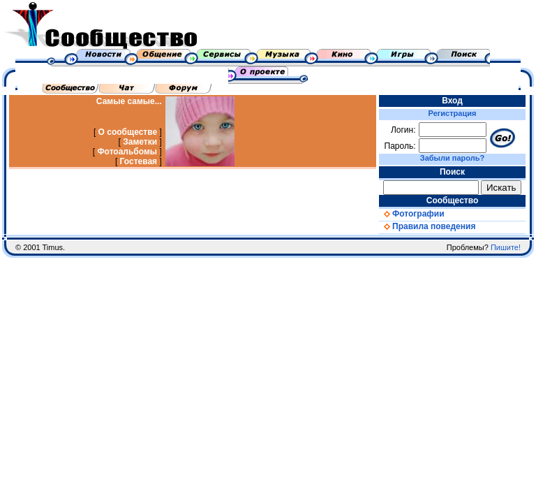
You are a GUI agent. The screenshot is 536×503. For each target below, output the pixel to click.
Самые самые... (129, 101)
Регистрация (453, 113)
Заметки (140, 142)
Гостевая (139, 161)
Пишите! (506, 247)
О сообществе (128, 132)
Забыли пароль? (452, 158)
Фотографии (412, 214)
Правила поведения (427, 226)
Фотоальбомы (127, 151)
